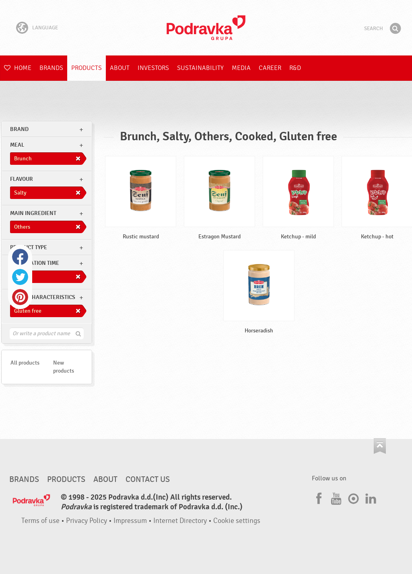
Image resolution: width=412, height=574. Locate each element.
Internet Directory (180, 521)
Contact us (148, 479)
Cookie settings (236, 521)
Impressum (130, 521)
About (120, 68)
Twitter (20, 277)
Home (17, 68)
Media (241, 68)
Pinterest (20, 297)
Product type (28, 247)
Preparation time (34, 263)
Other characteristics (42, 297)
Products (86, 68)
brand (19, 129)
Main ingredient (33, 213)
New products (63, 366)
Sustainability (200, 68)
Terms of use (40, 521)
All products (24, 362)
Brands (51, 68)
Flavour (21, 179)
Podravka (206, 27)
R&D (295, 68)
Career (270, 68)
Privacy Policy (86, 521)
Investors (153, 68)
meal (17, 144)
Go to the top (380, 446)
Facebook (20, 257)
